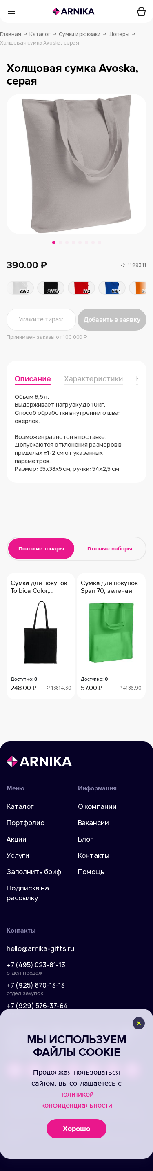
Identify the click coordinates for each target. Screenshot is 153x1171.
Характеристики (93, 378)
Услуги (18, 855)
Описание (33, 378)
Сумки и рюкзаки (82, 34)
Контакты (94, 855)
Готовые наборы (109, 548)
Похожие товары (41, 548)
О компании (97, 806)
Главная (13, 34)
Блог (85, 839)
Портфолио (25, 822)
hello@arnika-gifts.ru (40, 948)
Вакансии (93, 822)
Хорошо (76, 1128)
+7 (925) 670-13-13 (36, 985)
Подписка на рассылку (28, 893)
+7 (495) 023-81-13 (36, 964)
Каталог (43, 34)
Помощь (91, 871)
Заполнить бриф (34, 871)
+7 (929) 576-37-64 (37, 1005)
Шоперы (122, 34)
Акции (17, 839)
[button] (53, 242)
